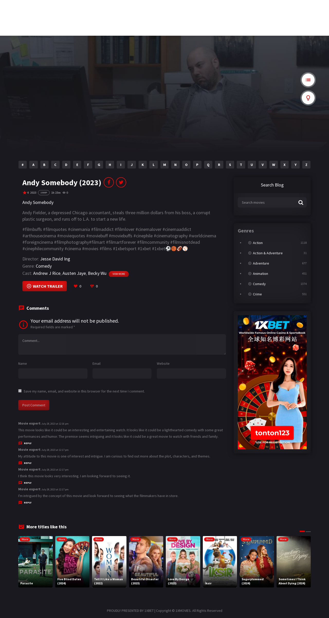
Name (22, 363)
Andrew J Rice (46, 273)
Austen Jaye (74, 273)
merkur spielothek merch (228, 23)
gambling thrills (116, 31)
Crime (257, 294)
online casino (168, 23)
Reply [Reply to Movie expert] (27, 443)
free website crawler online (15, 23)
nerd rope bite (115, 15)
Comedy (44, 266)
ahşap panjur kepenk (13, 15)
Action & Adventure (268, 253)
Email (96, 363)
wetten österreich (277, 15)
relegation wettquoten (66, 23)
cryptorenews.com (171, 15)
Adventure (261, 263)
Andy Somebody (37, 202)
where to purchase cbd (120, 7)
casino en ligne (275, 23)
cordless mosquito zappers (230, 7)
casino (111, 23)
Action (258, 242)
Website (163, 363)
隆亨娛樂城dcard (170, 7)
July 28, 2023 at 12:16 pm (55, 423)
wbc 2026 (58, 15)
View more (119, 274)
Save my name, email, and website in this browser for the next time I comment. (84, 391)
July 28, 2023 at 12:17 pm (55, 450)
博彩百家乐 (60, 7)
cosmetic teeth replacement (16, 7)
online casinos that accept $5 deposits (75, 31)
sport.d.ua (273, 7)
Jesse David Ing (55, 259)
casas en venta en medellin (229, 15)
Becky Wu (97, 273)
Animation (260, 273)
